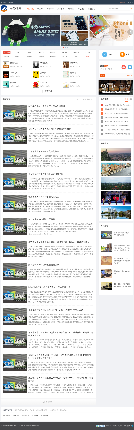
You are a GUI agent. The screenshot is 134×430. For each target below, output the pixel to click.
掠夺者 (43, 73)
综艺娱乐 (40, 9)
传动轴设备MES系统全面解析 (41, 219)
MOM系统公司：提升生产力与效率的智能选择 (49, 287)
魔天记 (73, 73)
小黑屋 (120, 426)
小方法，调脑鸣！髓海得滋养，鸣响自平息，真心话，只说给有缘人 (58, 242)
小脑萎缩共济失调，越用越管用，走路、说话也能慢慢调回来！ (56, 310)
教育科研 (50, 9)
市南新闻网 (44, 415)
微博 (124, 67)
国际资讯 (91, 9)
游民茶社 (14, 63)
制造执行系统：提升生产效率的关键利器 (46, 106)
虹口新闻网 (35, 415)
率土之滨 (14, 73)
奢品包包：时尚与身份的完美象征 (43, 197)
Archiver (108, 426)
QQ (130, 67)
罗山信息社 (15, 415)
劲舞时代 (73, 63)
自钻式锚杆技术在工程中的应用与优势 (45, 174)
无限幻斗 (73, 83)
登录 (127, 2)
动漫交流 (44, 63)
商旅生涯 (71, 9)
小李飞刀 (44, 83)
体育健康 (81, 9)
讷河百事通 (6, 415)
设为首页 (4, 2)
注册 (131, 2)
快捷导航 (122, 2)
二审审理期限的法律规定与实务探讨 (44, 151)
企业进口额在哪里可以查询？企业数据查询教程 (49, 129)
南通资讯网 (15, 8)
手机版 (115, 426)
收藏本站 (10, 2)
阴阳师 (13, 83)
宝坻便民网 (25, 415)
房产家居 (60, 9)
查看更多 (48, 91)
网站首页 (30, 9)
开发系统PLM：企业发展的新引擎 (43, 265)
